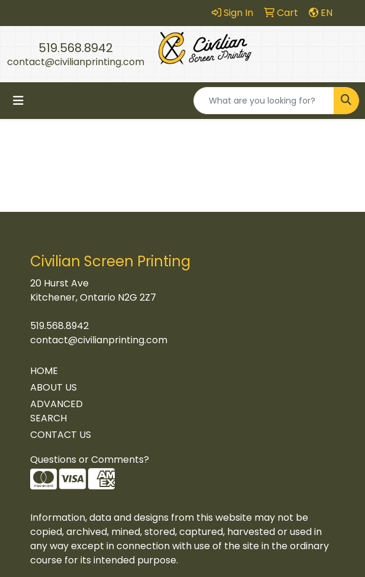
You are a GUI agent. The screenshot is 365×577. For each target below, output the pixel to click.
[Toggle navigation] (18, 100)
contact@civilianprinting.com (75, 62)
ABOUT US (53, 387)
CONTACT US (60, 434)
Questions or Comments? (89, 459)
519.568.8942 (75, 48)
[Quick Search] (263, 100)
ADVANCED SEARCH (56, 411)
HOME (44, 371)
